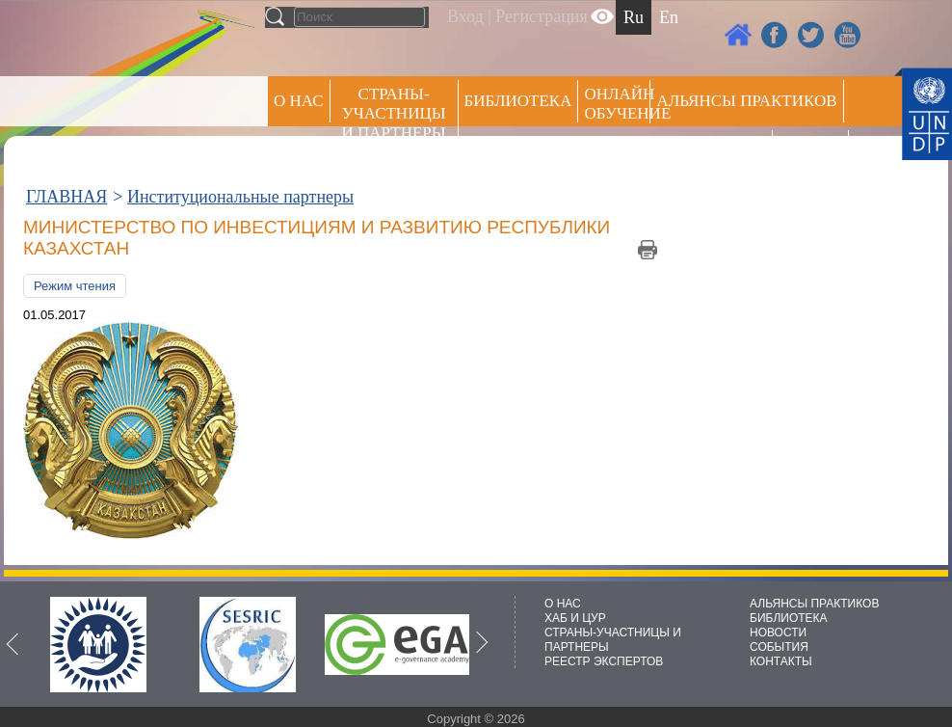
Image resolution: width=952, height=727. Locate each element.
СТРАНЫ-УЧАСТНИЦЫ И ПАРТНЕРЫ (394, 113)
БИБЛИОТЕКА (789, 618)
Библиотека (518, 101)
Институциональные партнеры (240, 196)
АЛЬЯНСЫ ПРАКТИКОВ (814, 603)
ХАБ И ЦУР (575, 618)
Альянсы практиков (746, 101)
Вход (465, 16)
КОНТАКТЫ (781, 661)
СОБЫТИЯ (779, 647)
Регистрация (541, 16)
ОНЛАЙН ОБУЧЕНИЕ (617, 103)
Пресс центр (711, 151)
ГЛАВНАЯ (66, 196)
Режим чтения (75, 286)
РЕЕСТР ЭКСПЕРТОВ (814, 154)
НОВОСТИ (778, 632)
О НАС (299, 101)
